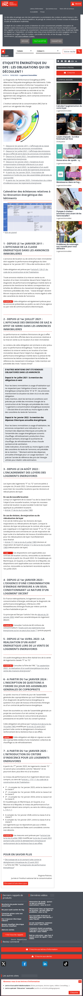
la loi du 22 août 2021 (36, 726)
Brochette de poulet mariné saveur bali (12, 905)
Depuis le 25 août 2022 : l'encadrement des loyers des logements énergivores (26, 157)
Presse (42, 12)
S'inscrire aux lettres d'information (43, 949)
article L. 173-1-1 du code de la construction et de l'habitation (25, 780)
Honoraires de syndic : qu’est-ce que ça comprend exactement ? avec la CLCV (41, 903)
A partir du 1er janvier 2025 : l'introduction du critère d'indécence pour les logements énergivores (27, 181)
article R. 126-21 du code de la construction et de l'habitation (25, 270)
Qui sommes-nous (51, 9)
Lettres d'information (36, 9)
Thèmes (20, 51)
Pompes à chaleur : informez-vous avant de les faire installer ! (68, 213)
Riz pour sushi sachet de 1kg (13, 910)
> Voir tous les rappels (14, 934)
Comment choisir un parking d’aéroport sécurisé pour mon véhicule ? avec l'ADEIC (41, 930)
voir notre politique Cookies (25, 36)
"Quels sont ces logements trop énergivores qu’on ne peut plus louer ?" (24, 629)
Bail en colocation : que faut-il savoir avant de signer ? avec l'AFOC (41, 937)
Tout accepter (40, 41)
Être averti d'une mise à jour (15, 883)
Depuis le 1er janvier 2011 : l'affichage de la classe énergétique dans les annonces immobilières (26, 147)
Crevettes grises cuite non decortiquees (12, 914)
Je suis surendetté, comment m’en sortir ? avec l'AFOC (40, 923)
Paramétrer (56, 41)
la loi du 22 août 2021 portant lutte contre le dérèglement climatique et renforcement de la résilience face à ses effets (27, 841)
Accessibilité (34, 12)
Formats (40, 51)
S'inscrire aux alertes (43, 956)
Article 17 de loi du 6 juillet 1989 (19, 510)
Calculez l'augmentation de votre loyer (69, 107)
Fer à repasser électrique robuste (11, 920)
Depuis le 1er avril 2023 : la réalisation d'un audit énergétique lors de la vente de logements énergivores (26, 168)
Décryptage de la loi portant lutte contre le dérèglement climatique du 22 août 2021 (22, 860)
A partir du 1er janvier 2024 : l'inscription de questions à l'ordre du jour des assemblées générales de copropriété (27, 175)
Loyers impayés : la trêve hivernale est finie (67, 138)
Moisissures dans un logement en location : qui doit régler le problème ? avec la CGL (41, 910)
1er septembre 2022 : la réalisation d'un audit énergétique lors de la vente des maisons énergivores (26, 668)
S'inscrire (71, 72)
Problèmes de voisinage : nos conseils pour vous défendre (67, 246)
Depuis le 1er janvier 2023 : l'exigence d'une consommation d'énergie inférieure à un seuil (23, 163)
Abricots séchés (8, 930)
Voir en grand (11, 232)
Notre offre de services (67, 9)
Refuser (25, 41)
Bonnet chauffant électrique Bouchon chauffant (13, 925)
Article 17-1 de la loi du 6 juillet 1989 (20, 542)
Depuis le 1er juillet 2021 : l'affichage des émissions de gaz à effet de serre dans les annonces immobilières (27, 152)
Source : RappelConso (19, 939)
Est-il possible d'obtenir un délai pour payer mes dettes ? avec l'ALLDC (41, 917)
